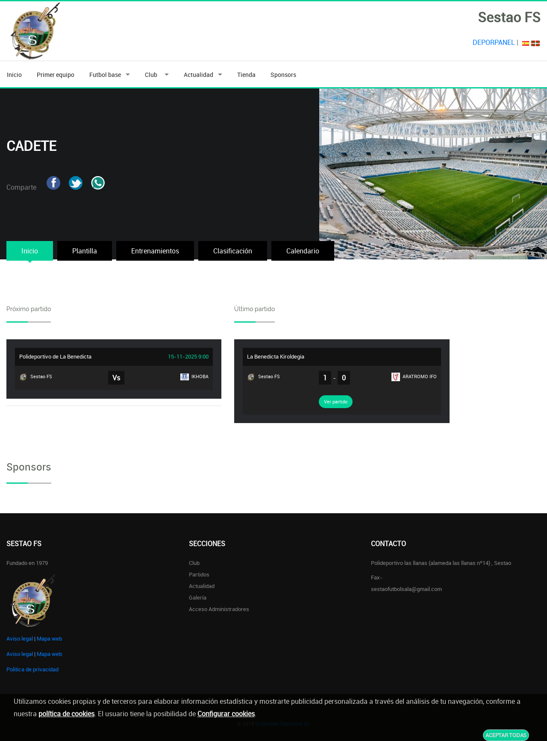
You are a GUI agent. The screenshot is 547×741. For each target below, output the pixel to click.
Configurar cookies (226, 713)
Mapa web (49, 638)
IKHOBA (194, 376)
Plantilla (84, 251)
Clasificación (232, 251)
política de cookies (66, 713)
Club (152, 75)
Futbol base (105, 75)
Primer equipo (55, 75)
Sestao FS (35, 377)
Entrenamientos (155, 251)
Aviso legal (19, 638)
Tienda (246, 75)
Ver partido (335, 401)
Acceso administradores (219, 609)
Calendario (302, 251)
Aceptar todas (505, 735)
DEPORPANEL (494, 42)
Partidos (199, 574)
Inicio (14, 75)
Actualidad (198, 75)
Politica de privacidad (32, 669)
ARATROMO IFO (414, 377)
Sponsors (283, 75)
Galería (197, 597)
